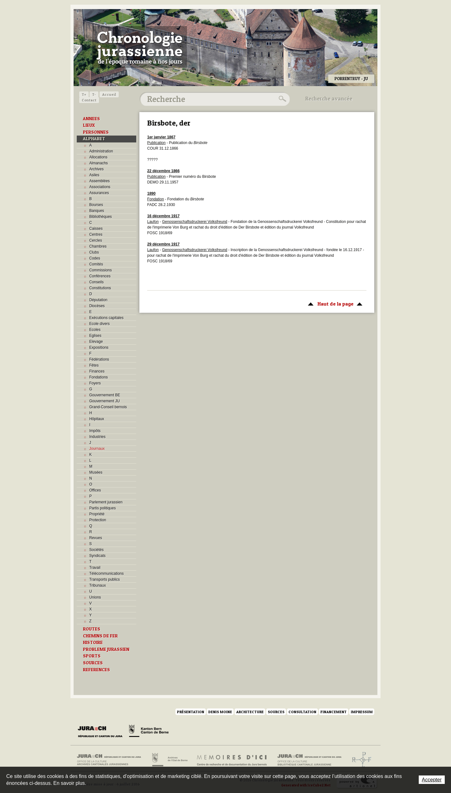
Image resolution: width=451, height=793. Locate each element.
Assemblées (99, 181)
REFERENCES (96, 669)
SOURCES (93, 663)
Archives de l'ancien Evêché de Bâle (359, 760)
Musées (95, 472)
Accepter (432, 779)
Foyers (95, 383)
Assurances (99, 193)
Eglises (95, 335)
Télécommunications (106, 573)
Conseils (96, 282)
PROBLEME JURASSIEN (106, 649)
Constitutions (100, 288)
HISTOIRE (93, 642)
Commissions (100, 270)
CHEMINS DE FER (100, 636)
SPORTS (92, 656)
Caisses (96, 228)
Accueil (109, 94)
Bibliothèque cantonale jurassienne (309, 760)
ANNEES (91, 118)
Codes (94, 258)
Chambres (97, 246)
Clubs (94, 252)
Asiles (94, 175)
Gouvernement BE (104, 395)
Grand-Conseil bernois (108, 407)
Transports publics (104, 579)
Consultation (302, 711)
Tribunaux (97, 585)
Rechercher (282, 99)
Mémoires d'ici (232, 760)
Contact (89, 100)
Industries (97, 437)
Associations (99, 187)
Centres (95, 234)
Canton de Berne (149, 732)
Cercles (95, 240)
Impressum (362, 711)
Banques (96, 211)
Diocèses (97, 306)
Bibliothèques (100, 216)
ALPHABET (94, 139)
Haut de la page (334, 303)
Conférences (100, 276)
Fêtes (94, 365)
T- (94, 94)
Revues (95, 538)
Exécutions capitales (106, 318)
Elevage (96, 341)
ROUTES (91, 629)
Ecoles (95, 329)
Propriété (97, 514)
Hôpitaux (96, 419)
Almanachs (98, 163)
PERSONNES (96, 132)
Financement (333, 711)
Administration (101, 151)
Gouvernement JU (104, 401)
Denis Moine (220, 711)
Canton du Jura (102, 732)
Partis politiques (102, 508)
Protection (97, 520)
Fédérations (99, 359)
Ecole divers (99, 324)
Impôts (95, 431)
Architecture (250, 711)
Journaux (97, 448)
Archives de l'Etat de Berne (169, 760)
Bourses (96, 205)
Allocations (98, 157)
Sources (276, 711)
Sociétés (96, 550)
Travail (95, 567)
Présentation (190, 711)
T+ (84, 94)
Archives (96, 169)
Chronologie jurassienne (139, 47)
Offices (95, 490)
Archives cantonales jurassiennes (111, 760)
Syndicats (97, 556)
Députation (98, 300)
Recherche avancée (328, 98)
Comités (96, 264)
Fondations (98, 377)
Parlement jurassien (105, 502)
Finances (97, 371)
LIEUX (89, 125)
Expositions (98, 347)
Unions (95, 597)
